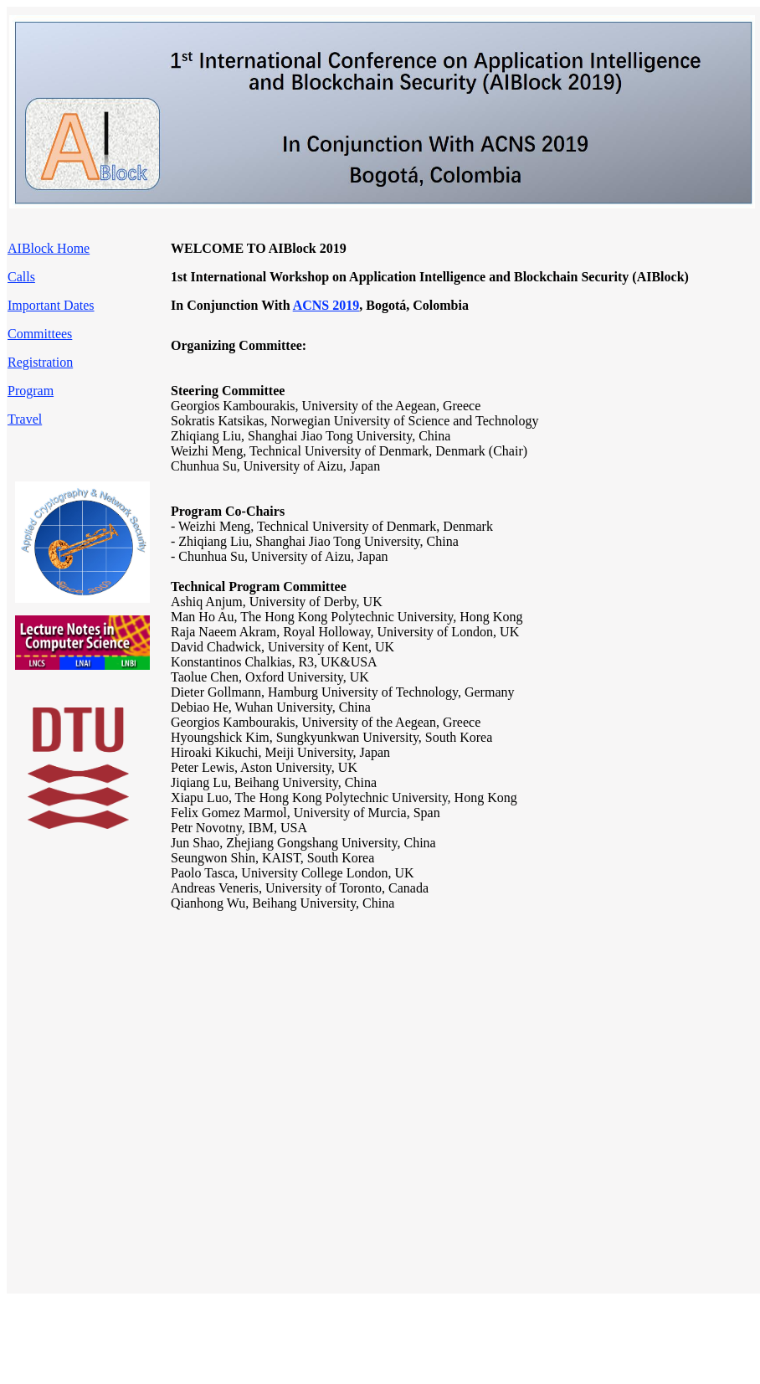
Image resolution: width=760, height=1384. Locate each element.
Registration (40, 362)
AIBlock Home (49, 248)
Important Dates (51, 305)
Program (31, 390)
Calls (21, 277)
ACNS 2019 (326, 305)
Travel (25, 419)
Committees (40, 334)
